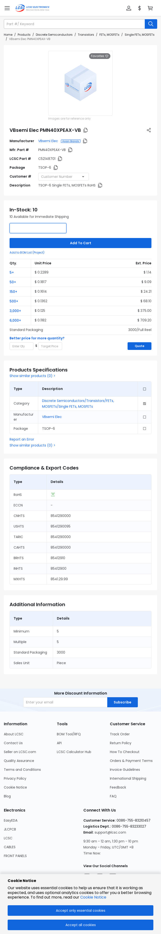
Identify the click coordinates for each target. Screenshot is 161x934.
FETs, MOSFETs (109, 35)
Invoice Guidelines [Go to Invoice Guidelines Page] (125, 769)
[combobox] (63, 176)
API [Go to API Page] (59, 743)
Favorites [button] (99, 56)
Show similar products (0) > (32, 375)
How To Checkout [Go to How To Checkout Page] (125, 751)
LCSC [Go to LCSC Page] (8, 838)
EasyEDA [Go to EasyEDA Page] (10, 820)
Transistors (86, 35)
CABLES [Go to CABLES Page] (10, 847)
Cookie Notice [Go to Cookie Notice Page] (15, 787)
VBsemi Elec (48, 141)
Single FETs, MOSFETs (140, 35)
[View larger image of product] (80, 83)
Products (24, 35)
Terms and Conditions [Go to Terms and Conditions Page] (22, 769)
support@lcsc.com (110, 832)
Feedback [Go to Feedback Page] (118, 787)
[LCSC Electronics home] (32, 8)
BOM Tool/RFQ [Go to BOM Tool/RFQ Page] (69, 734)
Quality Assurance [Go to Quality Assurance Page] (19, 760)
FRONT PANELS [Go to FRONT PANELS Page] (15, 855)
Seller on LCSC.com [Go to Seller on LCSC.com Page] (20, 751)
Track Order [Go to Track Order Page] (120, 734)
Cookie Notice (93, 897)
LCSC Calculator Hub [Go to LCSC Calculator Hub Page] (74, 751)
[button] (129, 8)
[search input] (75, 24)
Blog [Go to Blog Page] (7, 796)
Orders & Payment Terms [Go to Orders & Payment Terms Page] (131, 760)
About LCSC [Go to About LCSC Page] (13, 734)
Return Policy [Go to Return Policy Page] (120, 743)
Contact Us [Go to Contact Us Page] (13, 743)
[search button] (151, 24)
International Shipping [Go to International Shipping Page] (128, 778)
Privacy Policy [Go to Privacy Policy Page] (15, 778)
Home (8, 35)
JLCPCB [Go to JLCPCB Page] (10, 829)
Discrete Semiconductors (54, 35)
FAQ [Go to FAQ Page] (113, 796)
